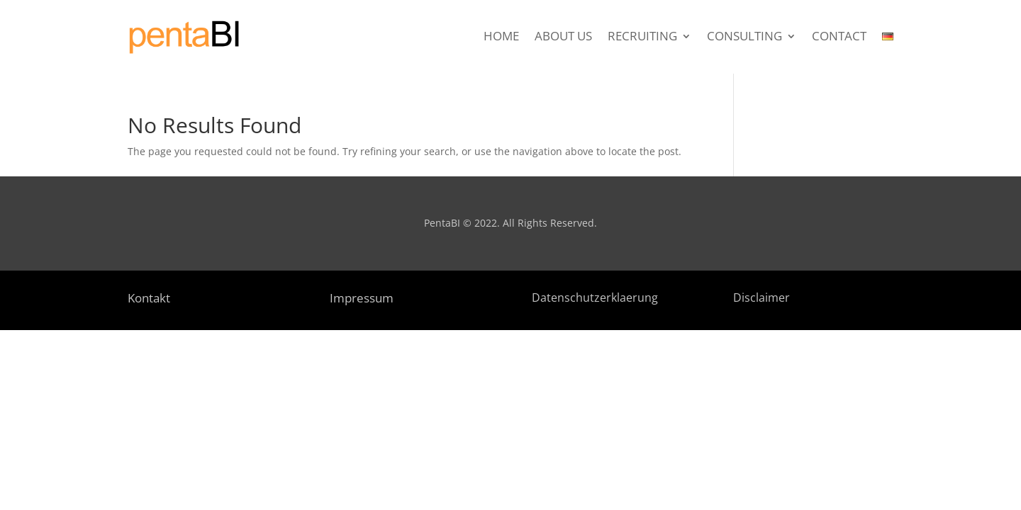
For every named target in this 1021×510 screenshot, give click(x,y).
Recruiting (642, 37)
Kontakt (149, 298)
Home (501, 37)
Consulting (744, 37)
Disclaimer (761, 297)
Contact (839, 37)
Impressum (362, 298)
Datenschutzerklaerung (595, 297)
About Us (563, 37)
